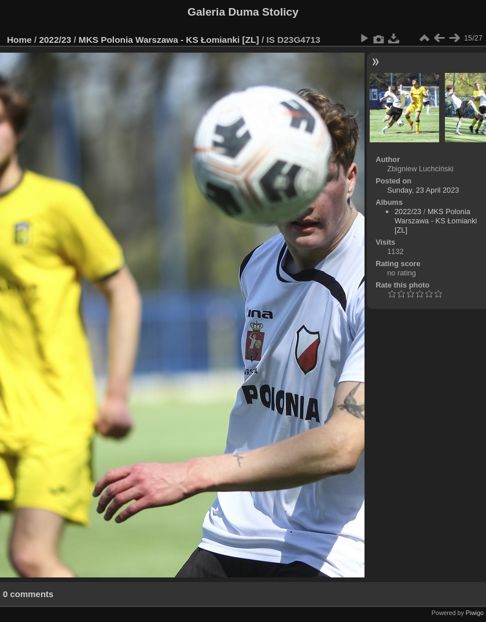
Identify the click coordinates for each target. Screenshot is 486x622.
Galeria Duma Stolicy (243, 12)
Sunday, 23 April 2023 (423, 190)
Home (19, 40)
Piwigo (475, 612)
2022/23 (55, 40)
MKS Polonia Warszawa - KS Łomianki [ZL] (169, 40)
